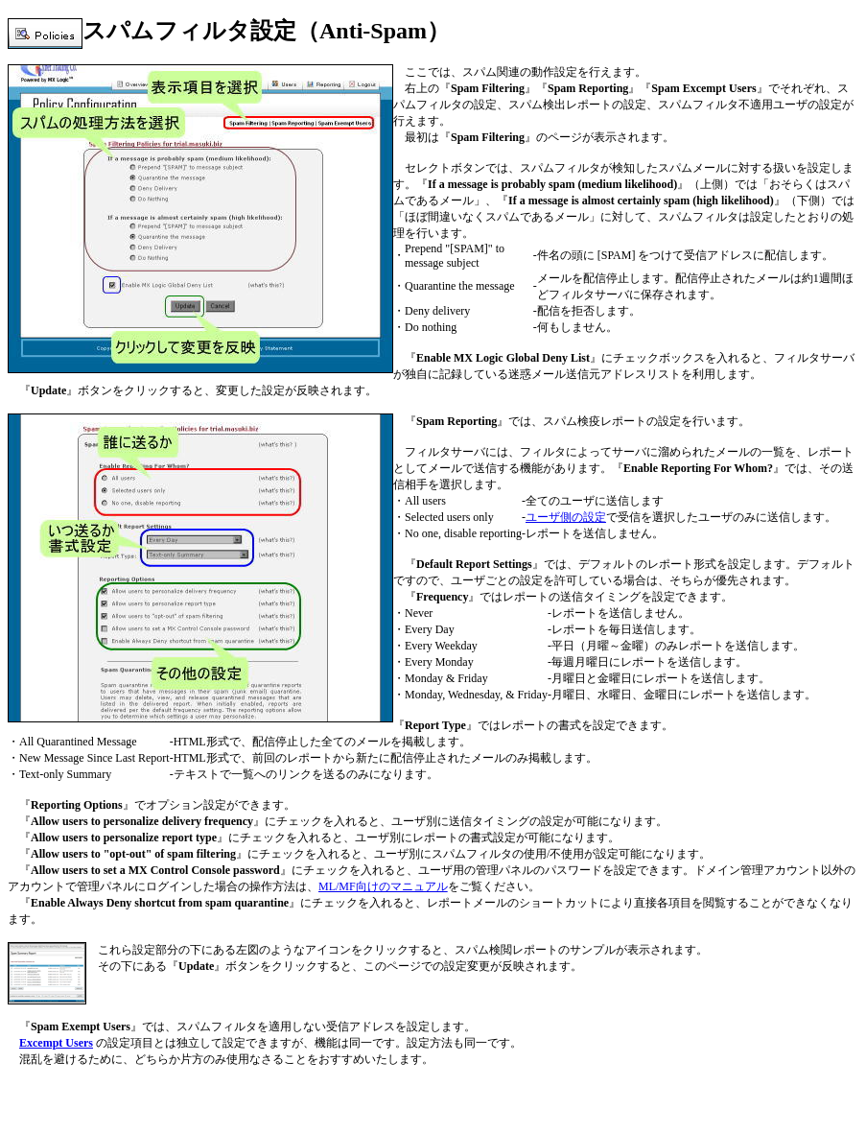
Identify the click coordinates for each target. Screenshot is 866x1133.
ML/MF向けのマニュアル (383, 886)
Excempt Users (56, 1043)
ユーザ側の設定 (566, 517)
